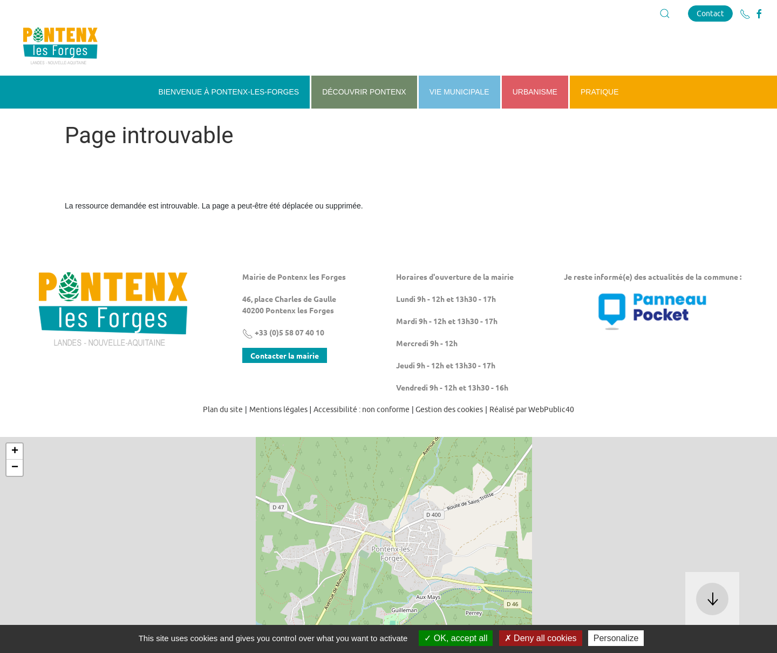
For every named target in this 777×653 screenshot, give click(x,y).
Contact (710, 13)
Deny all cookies (541, 638)
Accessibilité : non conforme (361, 409)
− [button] (14, 468)
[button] (664, 13)
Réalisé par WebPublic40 (531, 409)
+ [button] (14, 451)
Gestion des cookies (449, 409)
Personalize (616, 638)
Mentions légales (278, 409)
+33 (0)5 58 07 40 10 (283, 332)
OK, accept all (455, 638)
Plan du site (223, 409)
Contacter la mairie (284, 355)
